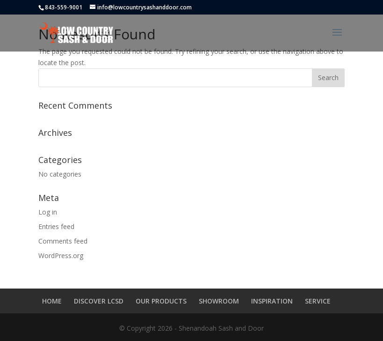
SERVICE (318, 301)
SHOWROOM (219, 301)
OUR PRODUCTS (161, 301)
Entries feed (56, 226)
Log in (47, 212)
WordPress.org (60, 255)
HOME (52, 301)
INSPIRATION (272, 301)
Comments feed (62, 241)
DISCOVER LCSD (98, 301)
